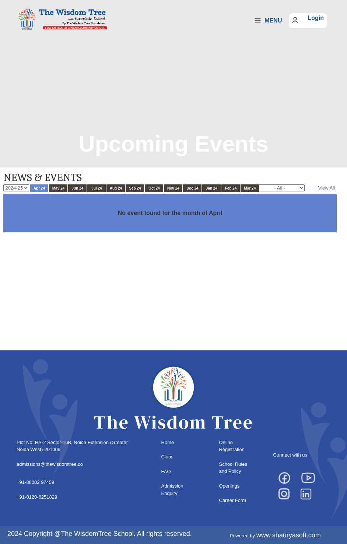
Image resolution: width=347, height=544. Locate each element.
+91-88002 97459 (35, 482)
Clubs (167, 457)
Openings (229, 486)
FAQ (166, 471)
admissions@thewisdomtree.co (50, 464)
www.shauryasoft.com (288, 535)
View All (326, 188)
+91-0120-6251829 (37, 497)
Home (167, 442)
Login (316, 18)
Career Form (232, 500)
